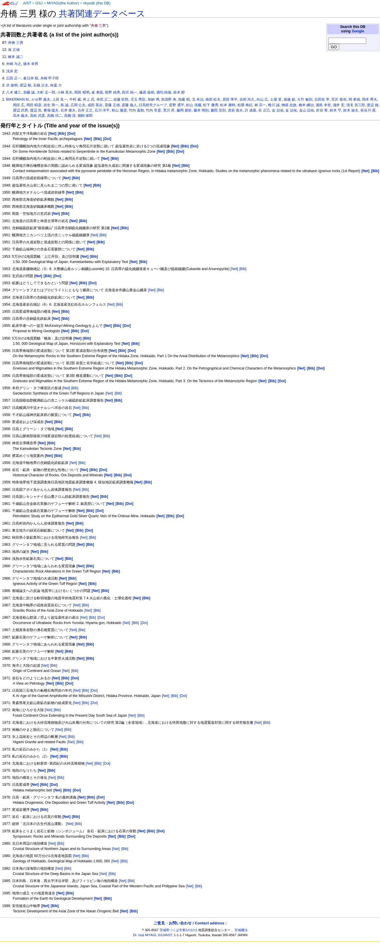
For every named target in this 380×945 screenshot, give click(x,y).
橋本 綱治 (306, 105)
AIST (27, 3)
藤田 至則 (218, 110)
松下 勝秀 (210, 105)
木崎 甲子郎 (49, 78)
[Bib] (102, 235)
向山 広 (262, 99)
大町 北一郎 (46, 92)
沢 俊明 (12, 85)
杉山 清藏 (193, 105)
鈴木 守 (335, 110)
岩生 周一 (50, 105)
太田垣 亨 (321, 99)
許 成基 (250, 110)
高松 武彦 (37, 116)
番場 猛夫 (50, 110)
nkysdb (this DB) (97, 3)
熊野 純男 (112, 92)
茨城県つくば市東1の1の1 (178, 930)
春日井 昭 (30, 78)
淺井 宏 (338, 105)
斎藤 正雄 (112, 105)
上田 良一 (59, 99)
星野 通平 (176, 105)
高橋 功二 (54, 116)
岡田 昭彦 (33, 105)
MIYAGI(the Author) (63, 3)
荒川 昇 (169, 110)
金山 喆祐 (306, 110)
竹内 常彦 (153, 110)
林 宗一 (260, 105)
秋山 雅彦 (119, 110)
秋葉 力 (56, 85)
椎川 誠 (273, 105)
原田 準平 (229, 99)
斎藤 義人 (129, 105)
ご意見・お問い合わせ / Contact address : (190, 923)
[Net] (94, 235)
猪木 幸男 (30, 64)
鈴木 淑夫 (350, 110)
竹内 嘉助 (136, 110)
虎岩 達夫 (235, 110)
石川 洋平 (102, 110)
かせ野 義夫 (40, 99)
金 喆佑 (277, 110)
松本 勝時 (227, 105)
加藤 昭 (184, 99)
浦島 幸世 (323, 105)
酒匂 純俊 (163, 92)
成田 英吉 (95, 105)
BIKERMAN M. (18, 99)
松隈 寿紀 (244, 105)
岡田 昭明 (81, 92)
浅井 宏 (12, 71)
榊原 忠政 (289, 105)
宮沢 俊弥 (338, 99)
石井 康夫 (68, 110)
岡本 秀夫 (369, 99)
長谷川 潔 (367, 110)
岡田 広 (18, 105)
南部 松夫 (212, 99)
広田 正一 (13, 78)
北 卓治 (197, 99)
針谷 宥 (322, 110)
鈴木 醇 (179, 92)
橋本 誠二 (15, 57)
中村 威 (75, 99)
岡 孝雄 (354, 99)
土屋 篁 (276, 99)
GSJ (39, 3)
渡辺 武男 (20, 110)
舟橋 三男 (15, 43)
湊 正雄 (13, 50)
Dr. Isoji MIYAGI (144, 935)
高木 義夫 (20, 116)
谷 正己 (264, 110)
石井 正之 (85, 110)
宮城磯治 (241, 930)
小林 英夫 (64, 92)
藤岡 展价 (184, 110)
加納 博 (153, 99)
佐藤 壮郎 (120, 99)
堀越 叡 (289, 99)
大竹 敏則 (304, 99)
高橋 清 (70, 116)
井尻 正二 (103, 99)
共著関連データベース (102, 13)
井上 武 (88, 99)
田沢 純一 (129, 92)
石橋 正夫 (40, 85)
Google (358, 31)
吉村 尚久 (247, 99)
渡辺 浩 (35, 110)
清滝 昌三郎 (355, 105)
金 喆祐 (291, 110)
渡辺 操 (372, 105)
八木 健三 (13, 92)
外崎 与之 (13, 64)
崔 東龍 (97, 92)
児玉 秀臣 (137, 99)
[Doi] (101, 617)
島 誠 (64, 105)
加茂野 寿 (168, 99)
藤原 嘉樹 (146, 92)
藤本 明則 (201, 110)
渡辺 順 (25, 85)
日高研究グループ (153, 105)
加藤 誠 (29, 92)
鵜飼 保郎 (85, 116)
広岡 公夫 (78, 105)
